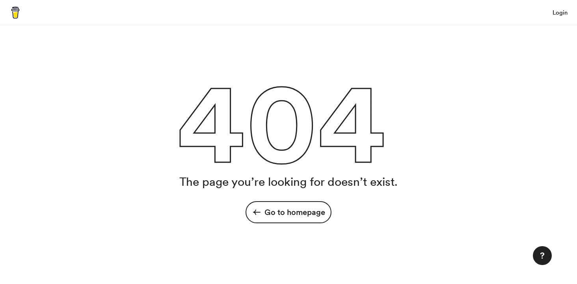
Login (560, 12)
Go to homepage (288, 212)
